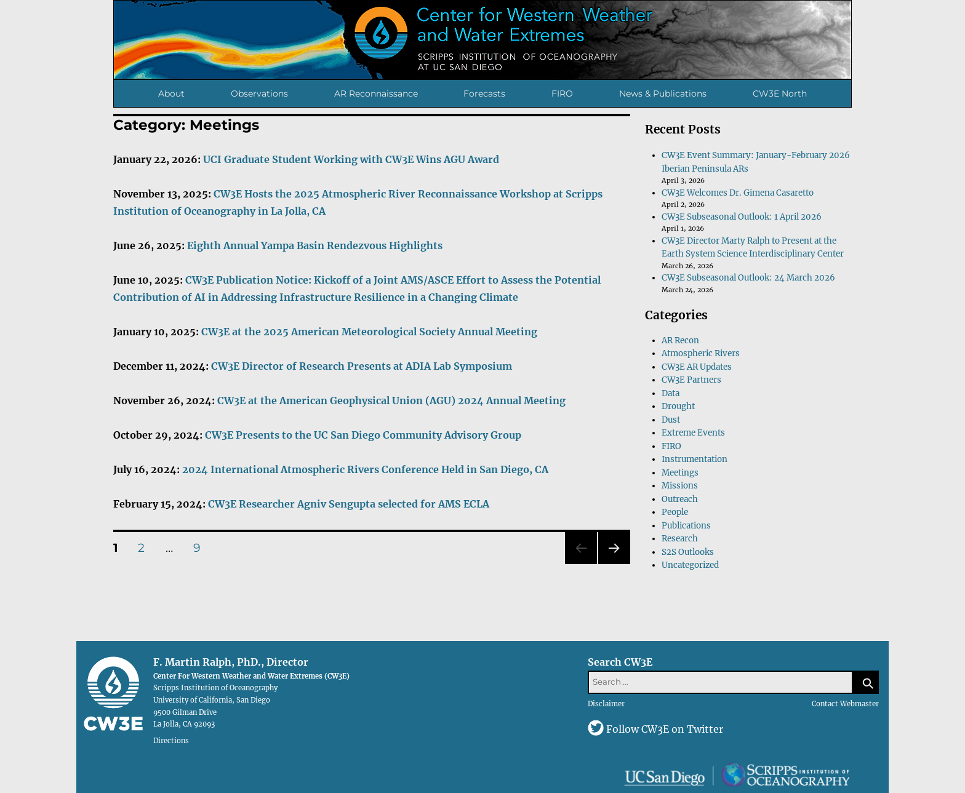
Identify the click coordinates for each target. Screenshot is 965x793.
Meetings (680, 473)
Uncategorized (690, 565)
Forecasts (484, 93)
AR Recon (680, 340)
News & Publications (663, 93)
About (171, 93)
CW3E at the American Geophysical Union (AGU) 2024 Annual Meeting (391, 400)
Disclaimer (606, 703)
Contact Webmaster (845, 703)
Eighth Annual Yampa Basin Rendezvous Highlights (314, 245)
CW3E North (780, 93)
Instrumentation (694, 459)
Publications (686, 525)
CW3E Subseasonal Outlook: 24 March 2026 (748, 278)
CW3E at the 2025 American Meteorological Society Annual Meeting (369, 331)
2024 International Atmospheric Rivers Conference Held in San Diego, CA (365, 469)
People (675, 512)
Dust (671, 420)
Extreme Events (693, 433)
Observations (259, 93)
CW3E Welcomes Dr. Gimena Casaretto (738, 193)
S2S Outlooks (688, 552)
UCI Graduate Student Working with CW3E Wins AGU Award (351, 159)
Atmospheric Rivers (701, 353)
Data (670, 393)
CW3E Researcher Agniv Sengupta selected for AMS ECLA (348, 504)
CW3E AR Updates (697, 367)
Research (680, 538)
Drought (678, 406)
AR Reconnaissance (376, 93)
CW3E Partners (691, 380)
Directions (171, 740)
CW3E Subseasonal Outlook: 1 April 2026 (742, 217)
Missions (680, 485)
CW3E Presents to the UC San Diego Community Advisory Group (363, 435)
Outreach (680, 499)
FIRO (562, 93)
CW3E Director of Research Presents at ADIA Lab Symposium (361, 366)
